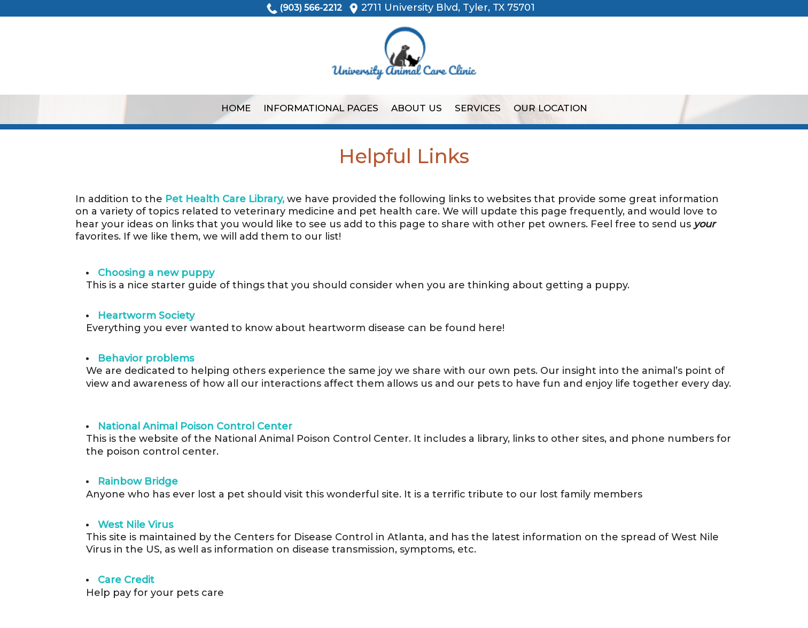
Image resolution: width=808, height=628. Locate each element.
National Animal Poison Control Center (195, 426)
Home (236, 108)
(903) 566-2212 (310, 8)
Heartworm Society (146, 315)
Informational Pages (320, 108)
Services (478, 108)
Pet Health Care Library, (224, 199)
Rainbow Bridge (138, 481)
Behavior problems (146, 358)
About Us (416, 108)
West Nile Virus (135, 525)
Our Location (550, 108)
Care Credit (126, 580)
